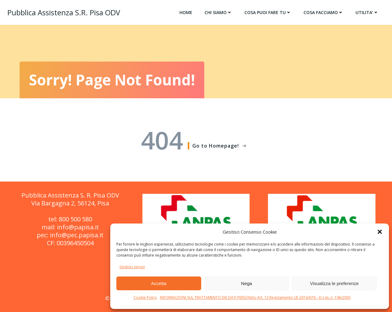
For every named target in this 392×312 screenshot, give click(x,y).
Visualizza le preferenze (334, 283)
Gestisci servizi (132, 266)
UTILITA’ (367, 12)
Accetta (158, 283)
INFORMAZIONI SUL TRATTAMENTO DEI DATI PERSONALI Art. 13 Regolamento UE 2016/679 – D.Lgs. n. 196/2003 (255, 297)
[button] (380, 232)
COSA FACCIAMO (323, 12)
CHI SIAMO (218, 12)
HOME (185, 12)
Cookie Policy (145, 297)
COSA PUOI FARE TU (267, 12)
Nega (246, 283)
